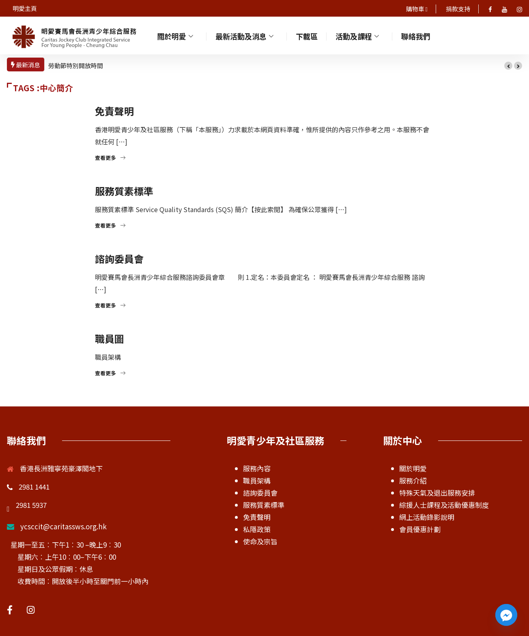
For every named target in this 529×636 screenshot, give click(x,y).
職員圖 (109, 338)
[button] (508, 66)
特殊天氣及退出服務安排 (437, 493)
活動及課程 (359, 35)
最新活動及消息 (246, 35)
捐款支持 (458, 8)
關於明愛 (177, 35)
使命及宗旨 (260, 541)
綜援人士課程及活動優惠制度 (444, 505)
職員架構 (257, 480)
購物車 (416, 8)
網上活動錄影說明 (426, 517)
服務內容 (257, 468)
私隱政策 (257, 529)
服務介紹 (413, 480)
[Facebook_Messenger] (506, 615)
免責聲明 (114, 111)
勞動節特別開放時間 (75, 65)
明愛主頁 (25, 8)
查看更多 (110, 157)
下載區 (307, 35)
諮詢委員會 (119, 258)
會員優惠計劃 (420, 529)
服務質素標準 (124, 191)
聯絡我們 (416, 35)
